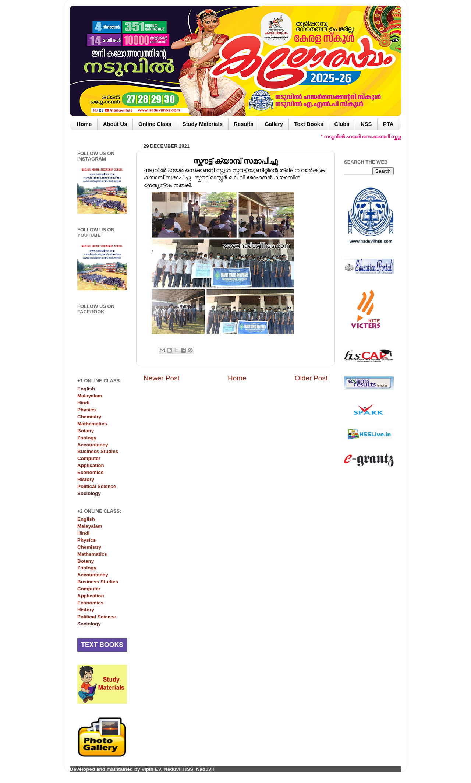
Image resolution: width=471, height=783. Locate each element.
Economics (90, 472)
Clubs (342, 124)
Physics (86, 409)
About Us (115, 124)
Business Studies (97, 451)
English (86, 519)
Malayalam (89, 395)
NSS (366, 124)
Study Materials (203, 124)
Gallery (274, 124)
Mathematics (92, 423)
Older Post (311, 378)
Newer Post (162, 378)
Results (243, 124)
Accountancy (92, 444)
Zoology (86, 437)
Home (84, 124)
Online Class (154, 124)
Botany (85, 430)
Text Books (308, 124)
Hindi (83, 402)
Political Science (96, 486)
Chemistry (89, 416)
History (85, 479)
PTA (388, 124)
